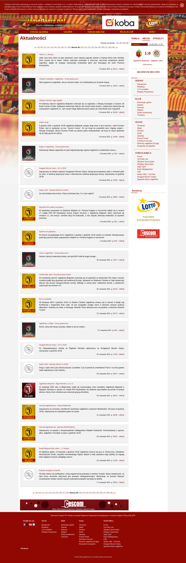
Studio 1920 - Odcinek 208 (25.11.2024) (53, 364)
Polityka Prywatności (145, 92)
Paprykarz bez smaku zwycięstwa (51, 207)
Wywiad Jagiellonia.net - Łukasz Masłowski (55, 406)
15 (58, 47)
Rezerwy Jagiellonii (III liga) (148, 143)
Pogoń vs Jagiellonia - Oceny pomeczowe (54, 147)
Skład (139, 128)
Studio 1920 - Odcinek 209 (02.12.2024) (53, 190)
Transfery (141, 115)
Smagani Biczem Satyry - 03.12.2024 (52, 168)
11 (44, 47)
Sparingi (140, 136)
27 (106, 47)
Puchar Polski (142, 138)
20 (121, 43)
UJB (139, 172)
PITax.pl (126, 515)
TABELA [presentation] (135, 38)
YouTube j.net (142, 159)
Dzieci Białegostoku (145, 169)
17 (65, 47)
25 (99, 47)
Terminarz (141, 126)
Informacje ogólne (144, 102)
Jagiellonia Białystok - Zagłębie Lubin (147, 61)
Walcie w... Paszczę (46, 54)
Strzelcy (140, 131)
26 (102, 47)
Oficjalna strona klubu (145, 162)
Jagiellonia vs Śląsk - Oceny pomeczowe (53, 323)
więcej (121, 69)
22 (89, 47)
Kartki (139, 133)
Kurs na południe (45, 299)
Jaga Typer (141, 167)
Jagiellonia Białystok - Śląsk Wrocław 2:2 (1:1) (56, 384)
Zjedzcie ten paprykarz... (48, 232)
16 (62, 47)
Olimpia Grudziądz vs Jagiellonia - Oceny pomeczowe (58, 79)
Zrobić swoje (44, 122)
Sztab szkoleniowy (144, 113)
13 (51, 47)
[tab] (135, 38)
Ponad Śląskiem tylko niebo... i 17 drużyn (54, 448)
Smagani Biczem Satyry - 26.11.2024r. (53, 345)
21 (85, 47)
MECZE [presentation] (146, 38)
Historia (140, 105)
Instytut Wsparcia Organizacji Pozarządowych (92, 515)
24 (95, 47)
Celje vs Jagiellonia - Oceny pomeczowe (53, 253)
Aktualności (141, 84)
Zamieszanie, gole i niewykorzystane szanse (55, 274)
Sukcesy (140, 107)
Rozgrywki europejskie (146, 146)
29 (113, 47)
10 (117, 43)
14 (55, 47)
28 (109, 47)
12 (48, 47)
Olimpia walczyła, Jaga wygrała (50, 100)
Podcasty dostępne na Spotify (49, 470)
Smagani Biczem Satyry (146, 177)
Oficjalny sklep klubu (145, 164)
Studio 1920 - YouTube (146, 174)
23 (92, 47)
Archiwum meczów (144, 141)
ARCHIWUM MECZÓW (148, 72)
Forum (139, 157)
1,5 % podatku (143, 89)
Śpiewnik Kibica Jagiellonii (147, 179)
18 (69, 47)
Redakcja (141, 87)
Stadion (140, 110)
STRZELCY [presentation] (158, 38)
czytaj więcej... (147, 64)
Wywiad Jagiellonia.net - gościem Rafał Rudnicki (57, 427)
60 (127, 43)
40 (124, 43)
